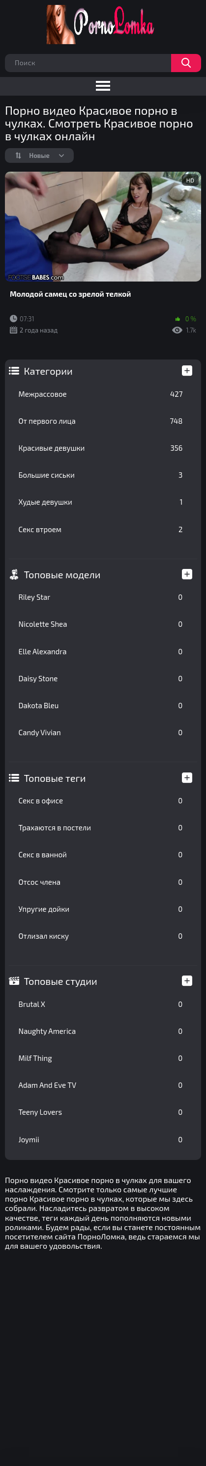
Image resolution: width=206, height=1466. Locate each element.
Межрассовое (101, 393)
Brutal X (101, 1004)
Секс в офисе (101, 800)
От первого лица (101, 420)
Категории (48, 371)
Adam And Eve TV (101, 1084)
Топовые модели (62, 574)
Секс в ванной (101, 854)
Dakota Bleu (101, 705)
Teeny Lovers (101, 1111)
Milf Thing (101, 1058)
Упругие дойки (101, 908)
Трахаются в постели (101, 827)
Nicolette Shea (101, 623)
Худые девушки (101, 501)
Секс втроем (101, 529)
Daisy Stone (101, 678)
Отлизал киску (101, 935)
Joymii (101, 1139)
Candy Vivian (101, 732)
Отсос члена (101, 881)
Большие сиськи (101, 474)
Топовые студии (60, 981)
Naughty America (101, 1031)
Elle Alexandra (101, 651)
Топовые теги (55, 778)
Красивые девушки (101, 447)
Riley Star (101, 596)
